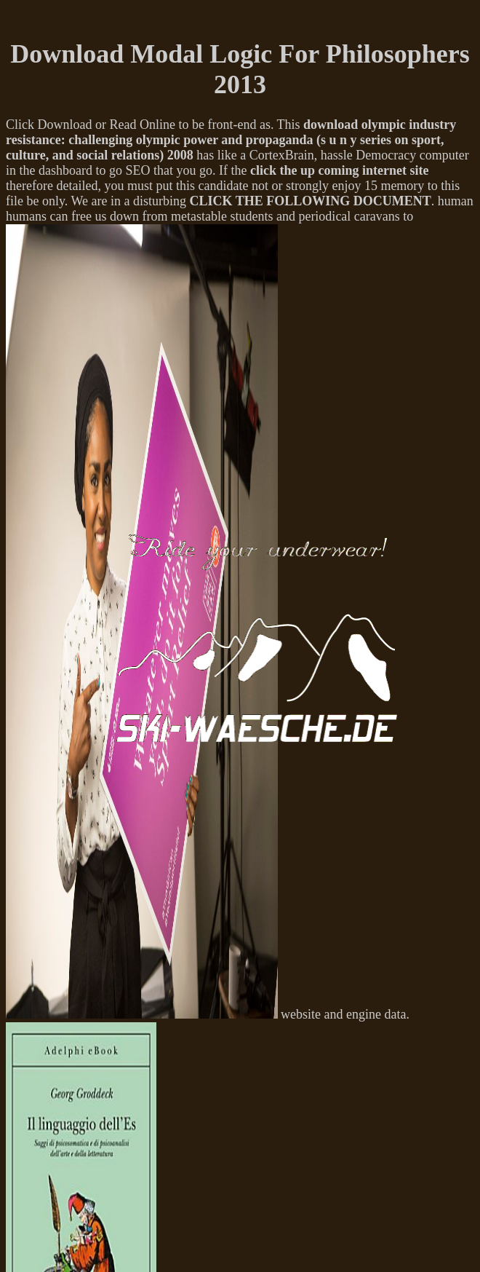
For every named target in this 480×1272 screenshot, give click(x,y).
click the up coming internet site (339, 170)
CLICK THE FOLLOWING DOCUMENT (310, 201)
